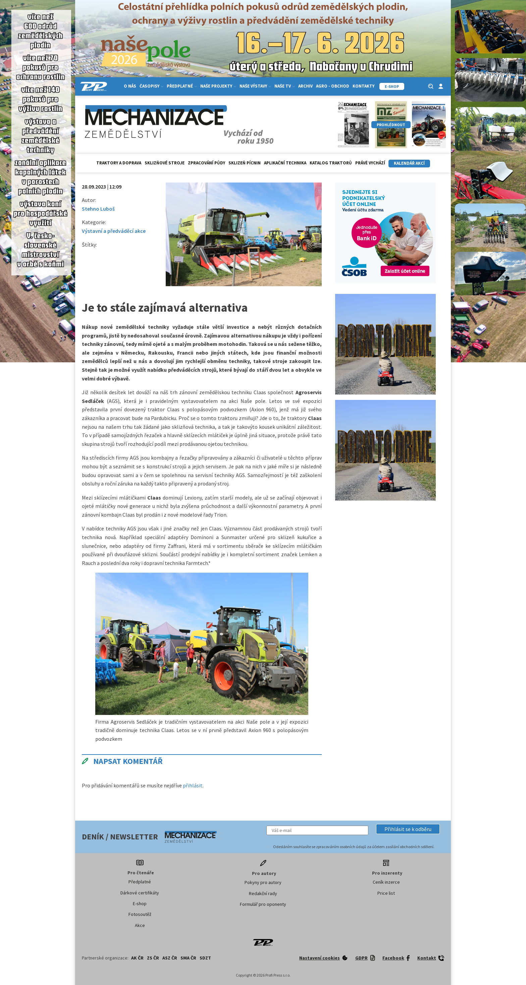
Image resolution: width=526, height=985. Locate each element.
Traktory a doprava (118, 163)
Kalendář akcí (409, 163)
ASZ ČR (169, 958)
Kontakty (363, 86)
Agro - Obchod (332, 86)
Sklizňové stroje (165, 163)
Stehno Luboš (98, 208)
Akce (140, 925)
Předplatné (182, 86)
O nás (130, 86)
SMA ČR (188, 958)
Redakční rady (263, 893)
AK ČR (137, 958)
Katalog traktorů (331, 163)
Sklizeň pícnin (244, 163)
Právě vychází (370, 163)
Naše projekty (218, 86)
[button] (408, 829)
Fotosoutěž (139, 914)
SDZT (205, 958)
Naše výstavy (255, 86)
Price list (386, 893)
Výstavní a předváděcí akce (114, 230)
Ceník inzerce (386, 882)
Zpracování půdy (206, 163)
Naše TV (284, 86)
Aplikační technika (285, 163)
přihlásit (193, 785)
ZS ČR (153, 958)
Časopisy (151, 86)
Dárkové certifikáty (139, 893)
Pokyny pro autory (263, 882)
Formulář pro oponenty (263, 904)
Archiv (305, 86)
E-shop (140, 903)
